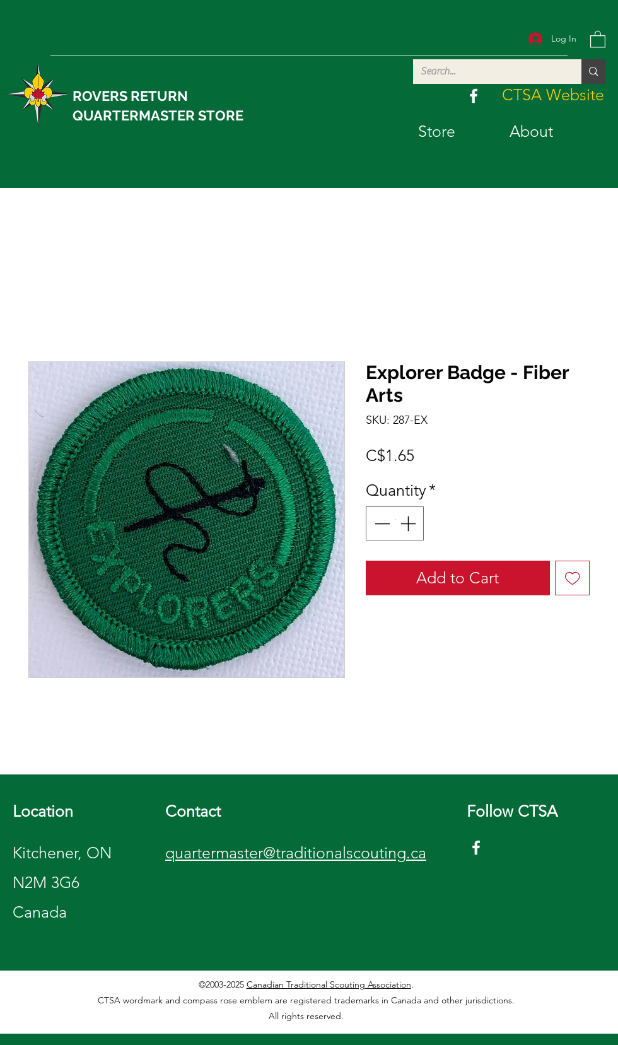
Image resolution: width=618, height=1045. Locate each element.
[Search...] (488, 71)
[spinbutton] (395, 523)
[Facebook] (473, 95)
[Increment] (409, 523)
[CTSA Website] (553, 95)
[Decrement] (381, 523)
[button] (597, 39)
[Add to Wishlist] (572, 578)
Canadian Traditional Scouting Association (329, 984)
